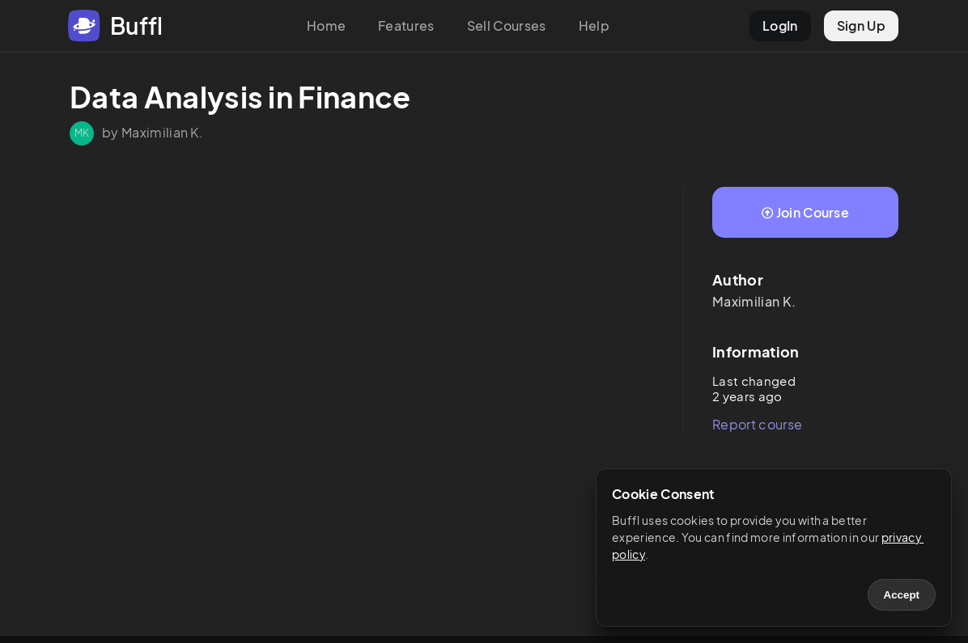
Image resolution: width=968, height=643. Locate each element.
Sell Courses (506, 25)
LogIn (780, 25)
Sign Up (861, 25)
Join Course (805, 212)
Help (594, 25)
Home (326, 25)
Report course (757, 424)
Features (406, 25)
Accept (901, 595)
